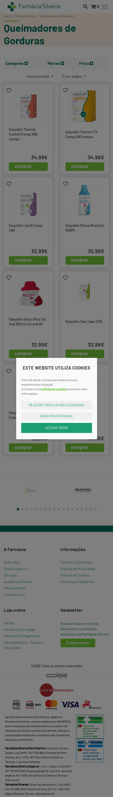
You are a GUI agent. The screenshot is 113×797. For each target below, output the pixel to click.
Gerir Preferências (56, 416)
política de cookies (54, 389)
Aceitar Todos (56, 428)
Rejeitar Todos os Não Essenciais (56, 405)
